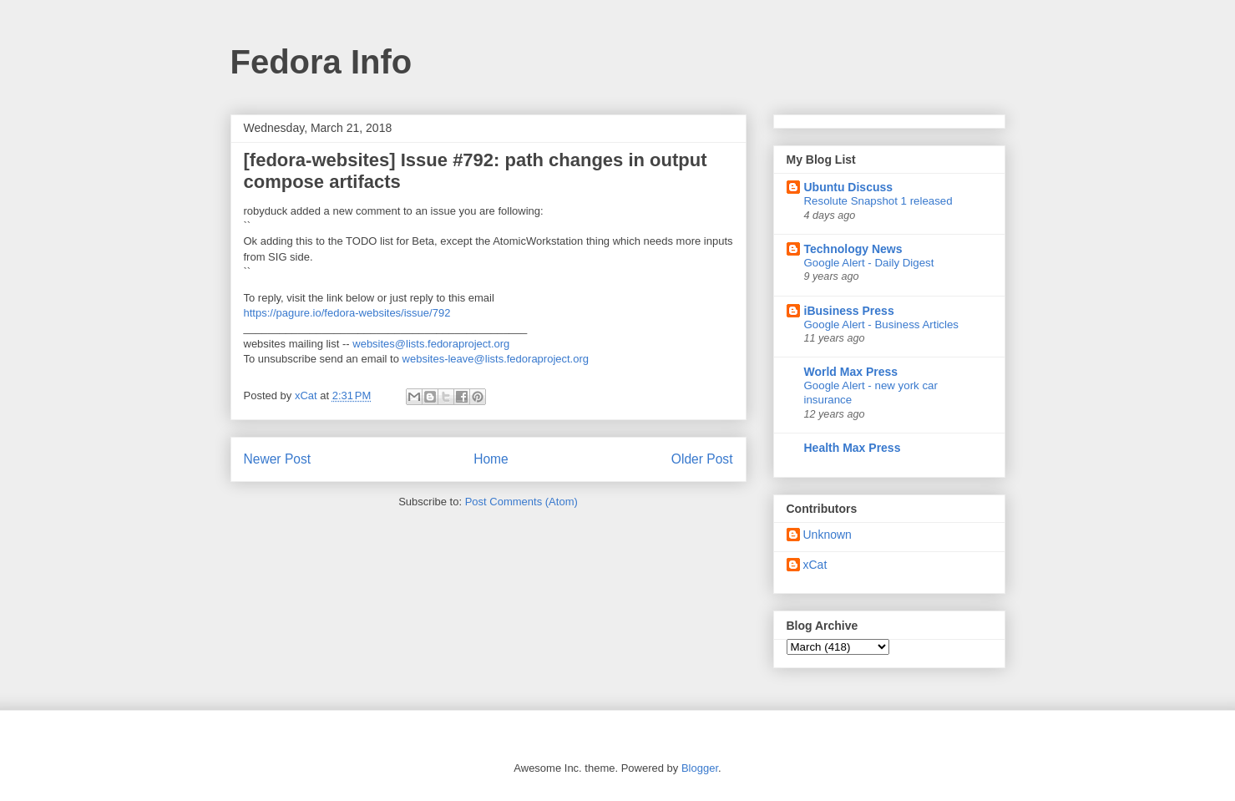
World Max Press (851, 371)
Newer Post (277, 459)
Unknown (827, 534)
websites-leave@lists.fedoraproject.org (495, 358)
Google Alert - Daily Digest (869, 262)
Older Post (702, 459)
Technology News (853, 249)
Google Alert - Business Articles (881, 324)
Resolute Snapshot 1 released (878, 201)
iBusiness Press (849, 310)
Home (491, 459)
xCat (815, 564)
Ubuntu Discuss (848, 187)
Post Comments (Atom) (521, 501)
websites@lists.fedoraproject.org (430, 343)
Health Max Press (852, 447)
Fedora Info (321, 61)
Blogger (699, 768)
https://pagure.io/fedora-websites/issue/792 (347, 313)
